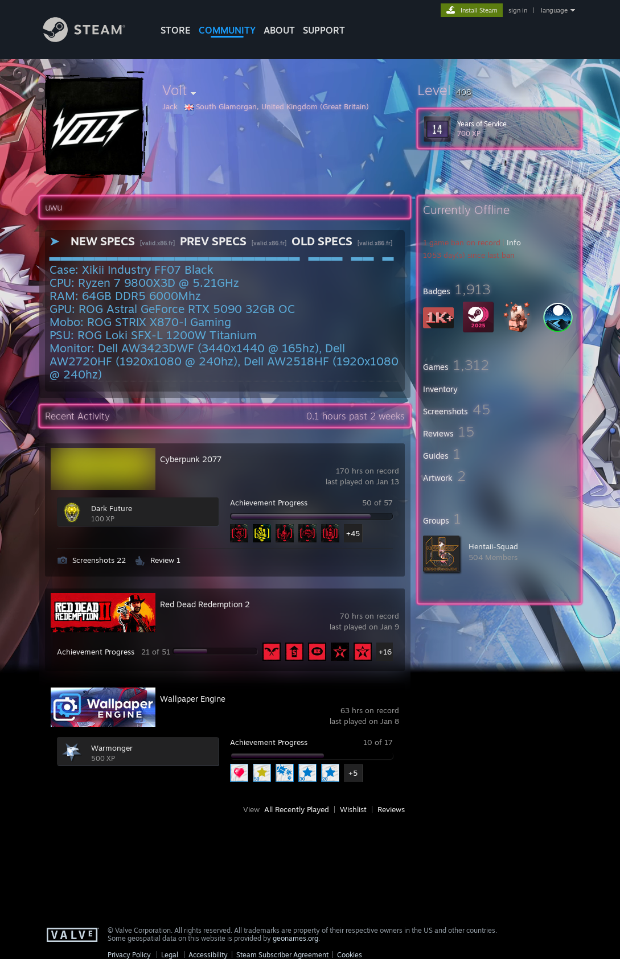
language (554, 10)
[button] (499, 90)
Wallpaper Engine (192, 698)
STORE (176, 30)
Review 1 (165, 560)
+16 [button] (385, 651)
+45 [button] (353, 533)
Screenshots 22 (99, 560)
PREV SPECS (213, 241)
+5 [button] (353, 772)
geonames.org (295, 938)
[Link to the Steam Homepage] (93, 39)
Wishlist (353, 809)
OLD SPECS (321, 241)
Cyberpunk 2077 (190, 459)
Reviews (391, 809)
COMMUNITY (227, 30)
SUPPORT (324, 30)
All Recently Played (296, 809)
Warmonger (112, 747)
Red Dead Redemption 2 (205, 604)
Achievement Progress (268, 502)
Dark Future (111, 508)
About (279, 30)
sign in (517, 10)
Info (514, 242)
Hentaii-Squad (493, 546)
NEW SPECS (103, 241)
